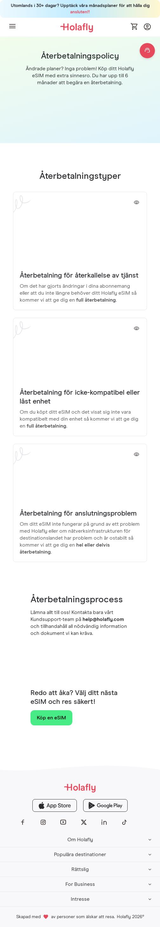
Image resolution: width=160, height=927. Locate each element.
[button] (12, 27)
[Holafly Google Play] (105, 805)
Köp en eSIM (51, 717)
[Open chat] (147, 50)
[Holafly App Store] (54, 805)
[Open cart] (134, 27)
